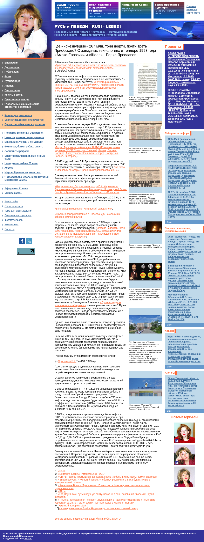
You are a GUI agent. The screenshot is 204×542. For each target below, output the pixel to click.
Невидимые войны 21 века (21, 163)
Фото (8, 76)
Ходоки (169, 330)
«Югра (62, 491)
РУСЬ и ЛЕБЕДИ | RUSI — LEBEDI (88, 26)
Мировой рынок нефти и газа (23, 172)
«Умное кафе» (13, 193)
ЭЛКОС (28, 538)
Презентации (12, 90)
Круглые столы (14, 94)
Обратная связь (14, 206)
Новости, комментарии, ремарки (24, 137)
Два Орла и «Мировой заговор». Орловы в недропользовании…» (90, 168)
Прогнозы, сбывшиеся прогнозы (25, 124)
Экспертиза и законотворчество (24, 119)
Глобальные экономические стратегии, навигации (22, 105)
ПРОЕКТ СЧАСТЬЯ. (184, 106)
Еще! (169, 222)
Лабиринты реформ (177, 133)
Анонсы (170, 372)
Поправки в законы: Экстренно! (24, 132)
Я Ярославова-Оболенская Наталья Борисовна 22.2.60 (26, 178)
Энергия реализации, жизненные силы (178, 230)
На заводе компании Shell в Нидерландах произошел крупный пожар (98, 508)
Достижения (12, 67)
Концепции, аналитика (18, 115)
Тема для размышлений (18, 210)
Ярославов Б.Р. (67, 361)
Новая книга (11, 224)
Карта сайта (11, 201)
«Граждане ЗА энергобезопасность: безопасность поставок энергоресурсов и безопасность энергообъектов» (90, 66)
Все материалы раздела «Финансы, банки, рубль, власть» (88, 518)
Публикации (12, 71)
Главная (191, 6)
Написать (191, 9)
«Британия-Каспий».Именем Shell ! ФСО (81, 474)
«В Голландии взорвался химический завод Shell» (83, 208)
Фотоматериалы (184, 417)
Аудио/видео (12, 81)
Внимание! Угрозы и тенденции (24, 141)
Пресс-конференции (17, 99)
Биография (11, 62)
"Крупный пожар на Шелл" (73, 505)
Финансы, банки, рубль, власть (24, 146)
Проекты (173, 47)
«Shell (61, 471)
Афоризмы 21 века (16, 188)
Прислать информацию (18, 215)
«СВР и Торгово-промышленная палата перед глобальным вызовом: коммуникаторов (107, 476)
